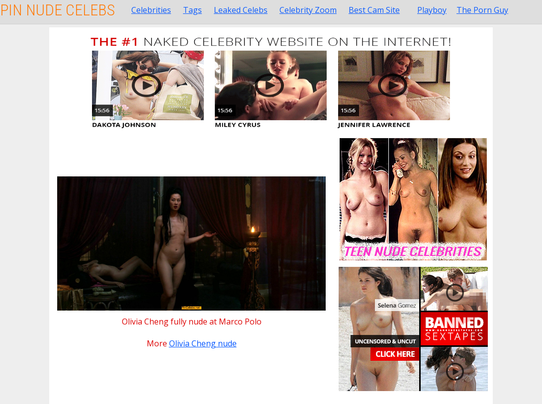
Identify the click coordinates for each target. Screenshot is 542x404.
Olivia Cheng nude (203, 343)
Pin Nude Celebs (57, 9)
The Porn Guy (482, 9)
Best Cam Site (374, 9)
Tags (192, 9)
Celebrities (151, 9)
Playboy (432, 9)
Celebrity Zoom (308, 9)
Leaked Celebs (241, 9)
